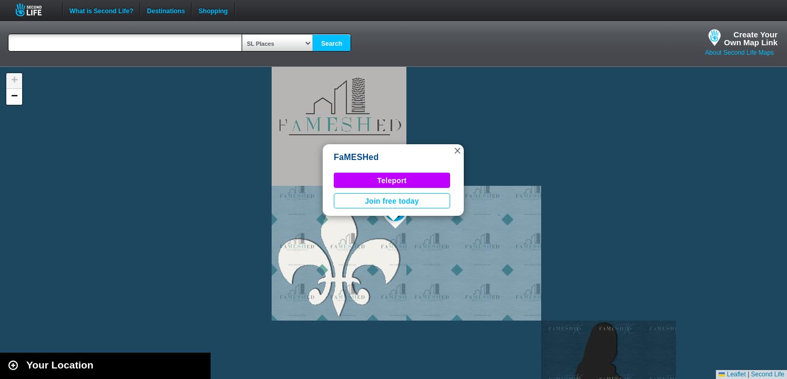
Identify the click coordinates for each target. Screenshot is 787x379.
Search (331, 43)
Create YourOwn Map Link (751, 38)
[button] (457, 150)
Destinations (166, 10)
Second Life (34, 10)
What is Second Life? (101, 10)
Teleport (392, 180)
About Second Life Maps (739, 52)
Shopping (212, 10)
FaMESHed (356, 157)
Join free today (392, 201)
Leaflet (732, 374)
